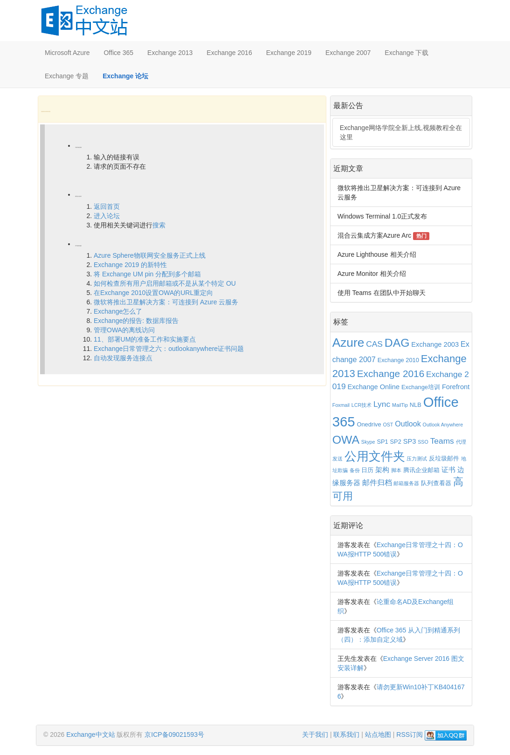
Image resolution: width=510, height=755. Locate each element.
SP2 (395, 441)
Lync (381, 404)
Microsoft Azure (67, 52)
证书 (448, 470)
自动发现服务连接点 (123, 358)
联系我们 (346, 734)
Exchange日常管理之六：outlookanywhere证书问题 (169, 348)
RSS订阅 (409, 734)
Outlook (407, 423)
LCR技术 (361, 405)
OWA (345, 439)
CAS (374, 344)
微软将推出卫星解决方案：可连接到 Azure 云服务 (166, 302)
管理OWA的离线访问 (124, 330)
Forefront (455, 387)
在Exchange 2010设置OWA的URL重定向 (153, 292)
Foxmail (341, 405)
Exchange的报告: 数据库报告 (136, 320)
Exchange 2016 (229, 52)
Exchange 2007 (348, 52)
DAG (397, 342)
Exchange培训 (420, 387)
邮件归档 (377, 482)
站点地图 (378, 734)
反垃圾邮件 (444, 458)
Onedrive (369, 424)
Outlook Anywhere (443, 424)
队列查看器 (436, 483)
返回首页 (107, 206)
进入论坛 (107, 216)
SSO (423, 442)
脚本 (396, 470)
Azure (348, 343)
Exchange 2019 (288, 52)
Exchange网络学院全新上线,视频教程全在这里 (401, 132)
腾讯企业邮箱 (421, 470)
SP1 (382, 441)
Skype (368, 442)
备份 (355, 470)
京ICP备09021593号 (174, 734)
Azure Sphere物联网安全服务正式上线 (150, 255)
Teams (442, 441)
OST (388, 424)
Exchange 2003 (435, 344)
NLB (415, 404)
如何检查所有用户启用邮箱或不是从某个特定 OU (165, 283)
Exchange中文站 (90, 734)
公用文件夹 (375, 456)
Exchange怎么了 (118, 311)
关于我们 (315, 734)
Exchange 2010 (398, 360)
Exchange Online (374, 387)
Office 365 (118, 52)
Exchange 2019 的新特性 (130, 264)
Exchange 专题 (67, 76)
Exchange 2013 (170, 52)
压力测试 (417, 458)
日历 (367, 470)
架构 (382, 470)
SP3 (409, 441)
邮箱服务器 (406, 483)
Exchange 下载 (406, 52)
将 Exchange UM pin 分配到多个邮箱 (147, 274)
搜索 (158, 225)
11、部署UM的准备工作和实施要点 (145, 339)
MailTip (400, 405)
